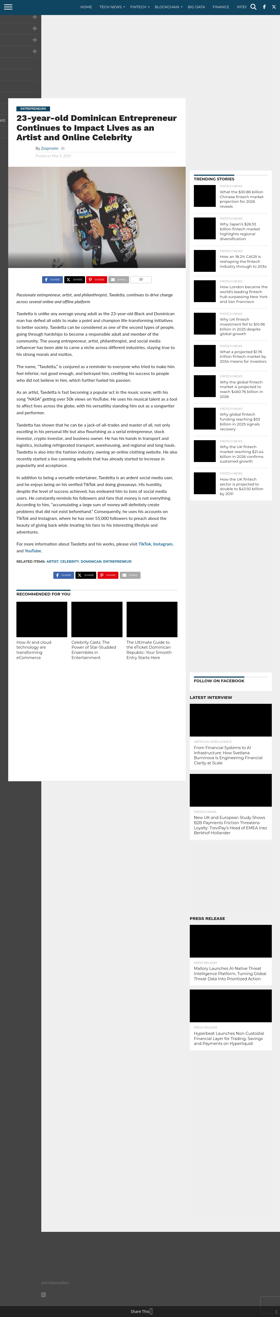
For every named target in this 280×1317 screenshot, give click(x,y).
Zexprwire (50, 148)
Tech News (111, 7)
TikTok (145, 543)
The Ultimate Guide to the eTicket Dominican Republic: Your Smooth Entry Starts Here (149, 650)
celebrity (69, 561)
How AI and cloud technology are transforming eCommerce (33, 650)
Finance (221, 7)
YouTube (33, 550)
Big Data (196, 7)
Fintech (138, 7)
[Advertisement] (140, 56)
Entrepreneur (117, 561)
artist (52, 561)
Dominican (91, 561)
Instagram (163, 543)
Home (86, 7)
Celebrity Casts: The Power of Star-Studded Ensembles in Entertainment (93, 650)
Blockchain (167, 7)
